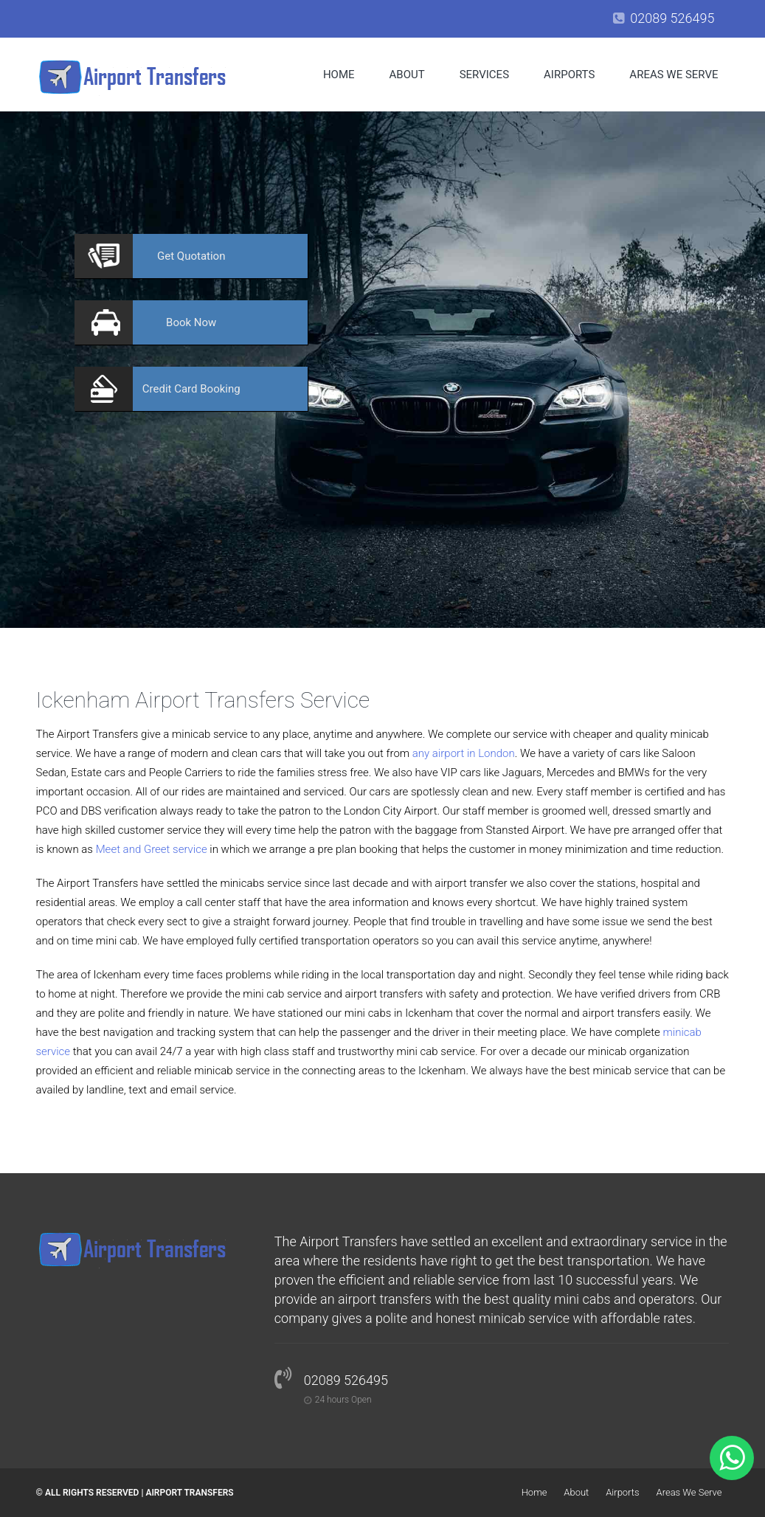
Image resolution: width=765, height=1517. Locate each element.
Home (339, 74)
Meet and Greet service (151, 849)
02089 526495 (672, 18)
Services (484, 74)
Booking (191, 388)
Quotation (191, 256)
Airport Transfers (189, 1492)
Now (191, 322)
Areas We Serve (673, 74)
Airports (569, 74)
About (407, 74)
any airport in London (463, 753)
